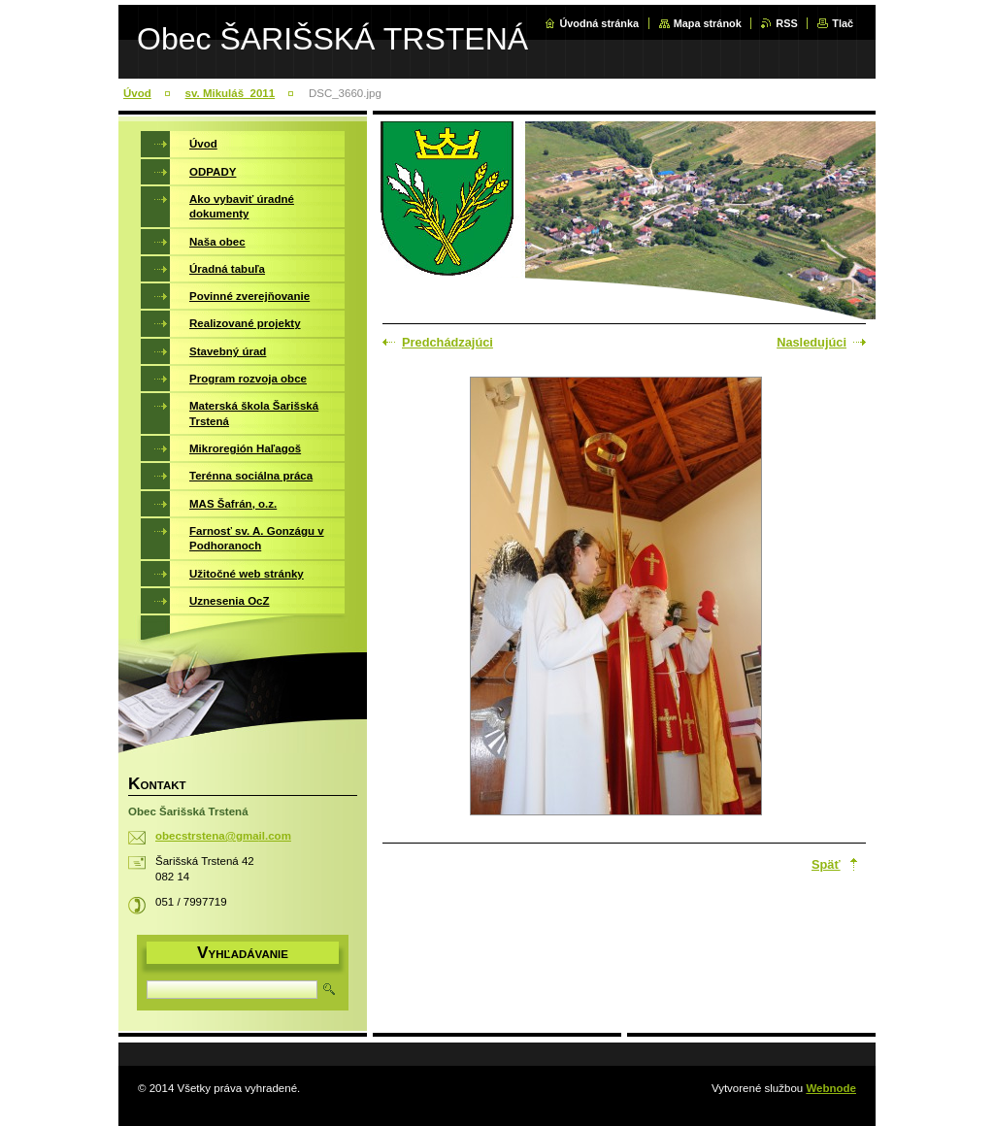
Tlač (842, 23)
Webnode (831, 1088)
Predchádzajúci (447, 342)
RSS (786, 23)
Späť (826, 864)
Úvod (137, 93)
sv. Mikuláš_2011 (230, 93)
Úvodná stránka (599, 23)
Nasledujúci (811, 342)
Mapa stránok (708, 23)
